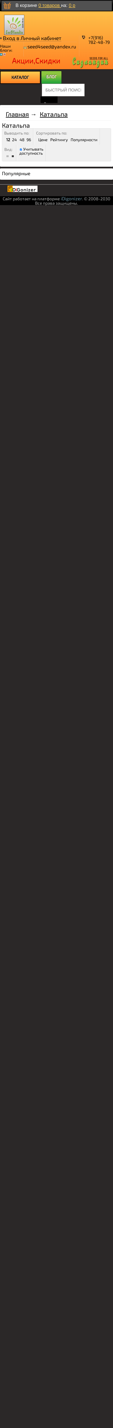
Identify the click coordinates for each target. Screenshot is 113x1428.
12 (8, 139)
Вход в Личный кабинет (32, 38)
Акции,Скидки (36, 60)
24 (14, 139)
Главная (17, 114)
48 (22, 139)
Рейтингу (59, 139)
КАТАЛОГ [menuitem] (20, 77)
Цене (42, 139)
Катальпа (54, 114)
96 (29, 139)
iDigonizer (71, 198)
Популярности (84, 139)
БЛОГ (51, 76)
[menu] (20, 77)
